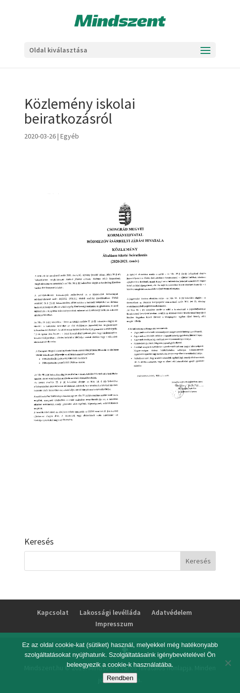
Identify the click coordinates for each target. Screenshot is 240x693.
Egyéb (69, 136)
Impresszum (114, 623)
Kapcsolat (53, 612)
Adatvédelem (172, 612)
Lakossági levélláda (110, 612)
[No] (228, 663)
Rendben (120, 678)
